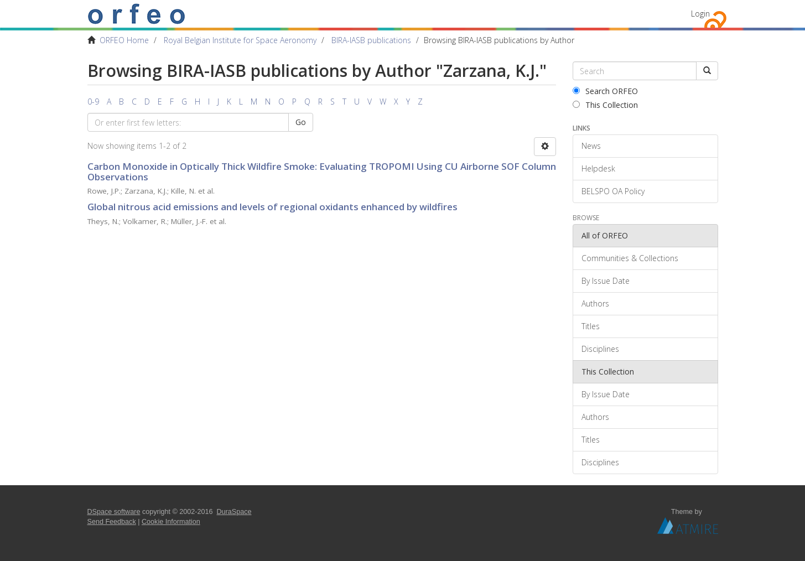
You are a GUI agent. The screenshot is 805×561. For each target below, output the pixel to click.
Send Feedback (111, 522)
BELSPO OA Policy (613, 191)
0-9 (93, 101)
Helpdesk (598, 168)
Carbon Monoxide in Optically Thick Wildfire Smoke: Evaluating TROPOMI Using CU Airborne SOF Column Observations (321, 171)
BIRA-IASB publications (371, 40)
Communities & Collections (629, 258)
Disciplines (600, 349)
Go (300, 122)
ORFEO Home (124, 40)
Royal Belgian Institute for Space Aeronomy (240, 40)
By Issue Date (605, 281)
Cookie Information (171, 522)
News (591, 146)
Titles (590, 326)
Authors (595, 303)
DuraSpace (234, 512)
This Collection (605, 105)
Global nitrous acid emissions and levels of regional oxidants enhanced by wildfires (272, 206)
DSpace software (114, 512)
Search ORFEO (605, 91)
